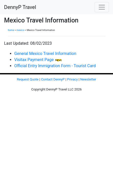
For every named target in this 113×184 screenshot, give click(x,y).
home (11, 30)
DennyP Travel (20, 7)
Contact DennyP (53, 79)
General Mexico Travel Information (45, 53)
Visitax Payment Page (34, 59)
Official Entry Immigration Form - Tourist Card (55, 65)
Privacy (72, 79)
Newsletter (88, 79)
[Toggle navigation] (102, 7)
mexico (20, 30)
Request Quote (27, 79)
